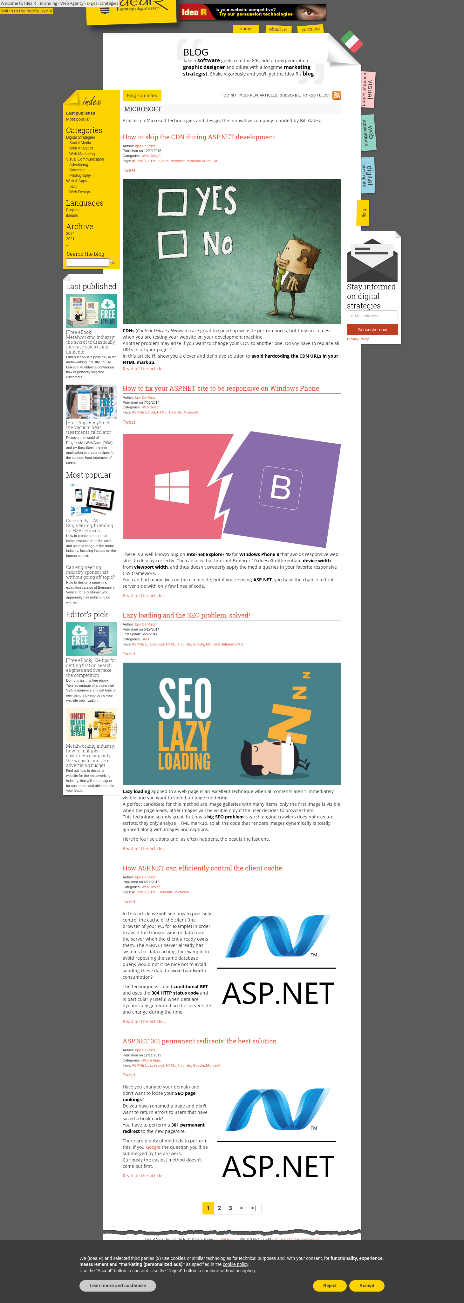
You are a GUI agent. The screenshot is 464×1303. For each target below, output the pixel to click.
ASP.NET (139, 161)
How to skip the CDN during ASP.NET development (199, 137)
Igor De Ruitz (145, 146)
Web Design (79, 192)
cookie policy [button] (235, 1264)
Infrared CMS (232, 644)
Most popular (78, 119)
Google (198, 644)
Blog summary (142, 95)
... (67, 244)
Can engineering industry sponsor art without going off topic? (90, 572)
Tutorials (175, 412)
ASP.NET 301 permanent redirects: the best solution (200, 1041)
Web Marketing (82, 154)
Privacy (280, 1239)
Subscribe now (372, 329)
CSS (151, 412)
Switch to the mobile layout (26, 11)
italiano (72, 215)
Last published (80, 113)
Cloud (163, 161)
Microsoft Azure (199, 161)
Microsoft (177, 161)
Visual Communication (85, 159)
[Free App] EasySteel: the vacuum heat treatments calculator (88, 427)
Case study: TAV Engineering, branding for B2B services (89, 525)
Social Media (80, 143)
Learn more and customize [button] (118, 1285)
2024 (70, 233)
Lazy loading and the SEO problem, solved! (186, 615)
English (72, 210)
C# (215, 161)
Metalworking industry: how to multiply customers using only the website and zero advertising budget (90, 756)
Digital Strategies (80, 137)
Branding (77, 170)
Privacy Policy (358, 339)
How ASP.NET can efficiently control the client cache (202, 868)
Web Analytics (81, 148)
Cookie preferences (304, 1239)
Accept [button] (366, 1285)
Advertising (78, 164)
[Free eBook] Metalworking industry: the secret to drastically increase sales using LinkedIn (90, 342)
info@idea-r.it (226, 1239)
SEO (73, 186)
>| (254, 1208)
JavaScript (156, 644)
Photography (80, 175)
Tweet (129, 170)
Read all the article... (145, 369)
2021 (70, 239)
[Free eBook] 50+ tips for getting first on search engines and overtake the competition (91, 667)
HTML (152, 161)
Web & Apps (76, 181)
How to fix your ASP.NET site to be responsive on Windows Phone (221, 388)
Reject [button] (330, 1285)
